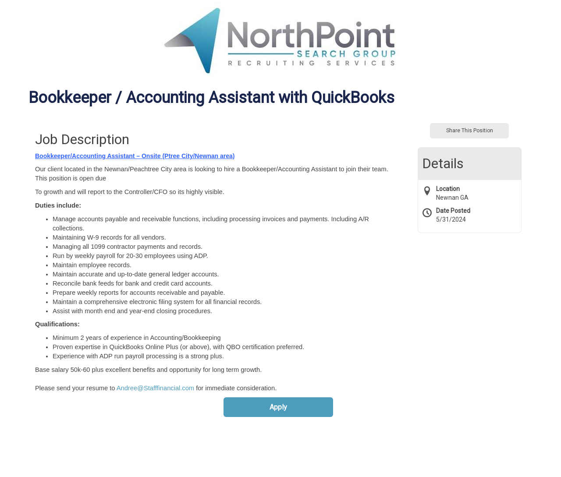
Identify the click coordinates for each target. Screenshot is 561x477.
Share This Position (469, 130)
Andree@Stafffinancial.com (155, 388)
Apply (278, 407)
